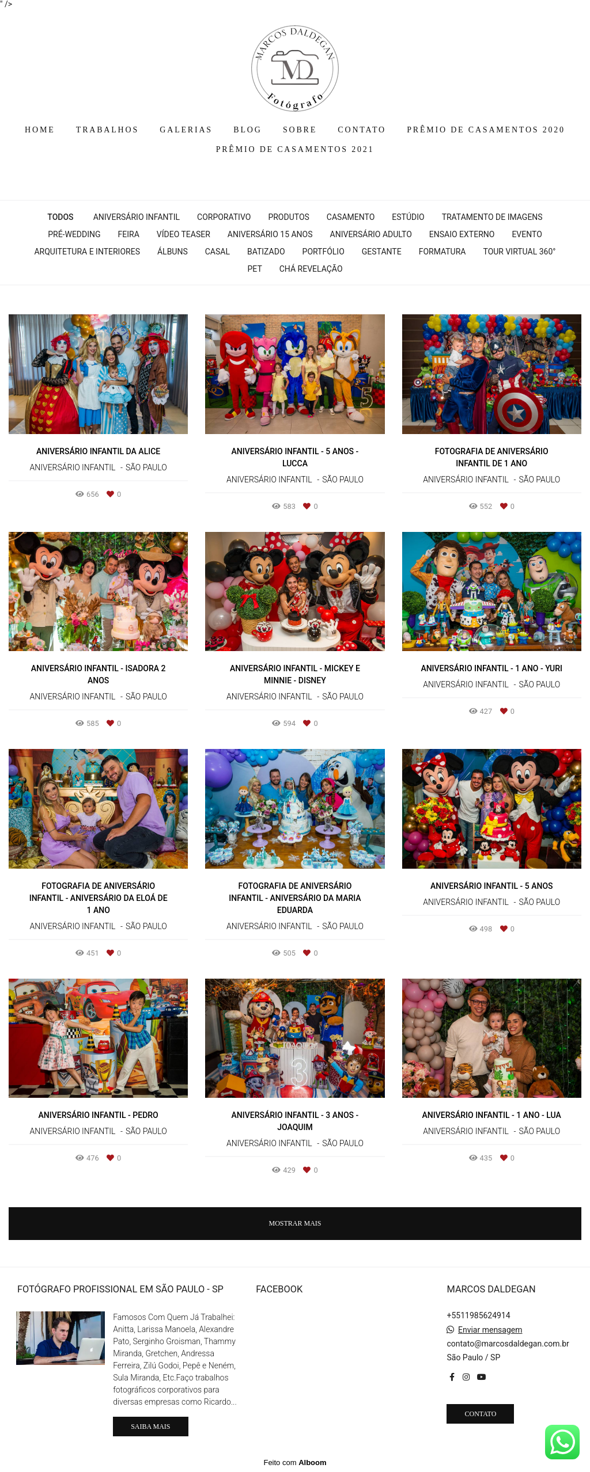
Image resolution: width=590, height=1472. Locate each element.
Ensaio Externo (462, 234)
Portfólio (323, 252)
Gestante (382, 252)
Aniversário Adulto (371, 234)
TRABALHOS (107, 129)
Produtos (288, 217)
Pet (254, 269)
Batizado (266, 252)
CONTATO (362, 129)
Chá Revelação (311, 269)
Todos (60, 217)
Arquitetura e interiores (87, 252)
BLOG (247, 129)
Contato (480, 1414)
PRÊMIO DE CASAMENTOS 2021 (295, 149)
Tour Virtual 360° (519, 252)
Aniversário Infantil (136, 217)
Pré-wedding (74, 234)
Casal (217, 252)
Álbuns (172, 252)
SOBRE (300, 129)
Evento (527, 234)
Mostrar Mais (294, 1223)
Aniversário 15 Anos (270, 234)
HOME (40, 129)
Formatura (442, 252)
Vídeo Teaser (183, 234)
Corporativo (224, 217)
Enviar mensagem (490, 1330)
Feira (128, 234)
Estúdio (408, 217)
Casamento (351, 217)
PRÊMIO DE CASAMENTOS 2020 (486, 129)
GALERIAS (186, 129)
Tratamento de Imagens (492, 217)
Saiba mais (150, 1426)
